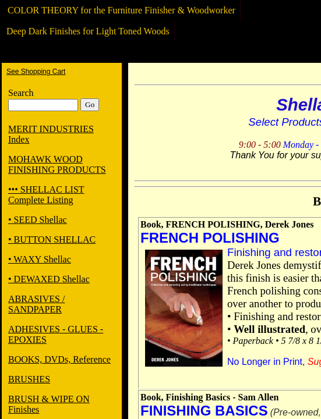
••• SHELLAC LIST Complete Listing (46, 194)
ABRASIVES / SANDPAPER (36, 304)
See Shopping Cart (35, 72)
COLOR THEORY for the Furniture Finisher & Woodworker (121, 10)
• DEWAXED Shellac (49, 279)
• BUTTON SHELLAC (52, 239)
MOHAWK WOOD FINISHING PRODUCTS (57, 164)
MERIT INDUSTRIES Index (51, 134)
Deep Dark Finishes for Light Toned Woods (88, 31)
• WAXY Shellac (39, 259)
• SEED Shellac (37, 220)
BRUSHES (29, 379)
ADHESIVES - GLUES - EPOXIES (55, 334)
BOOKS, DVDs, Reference (59, 359)
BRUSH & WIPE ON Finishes (49, 404)
